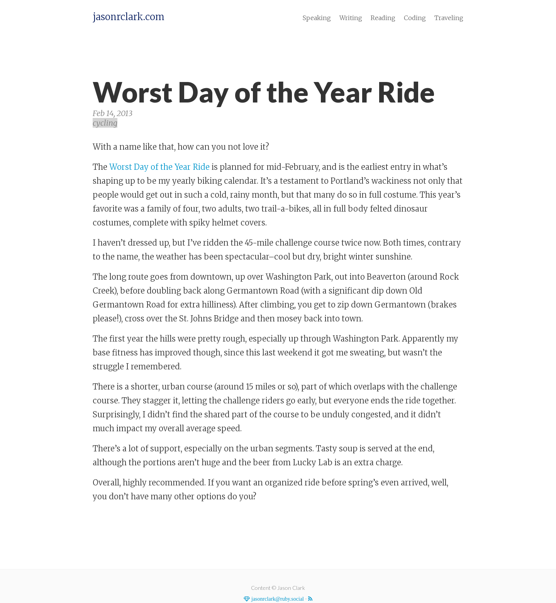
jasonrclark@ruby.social (277, 598)
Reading (383, 18)
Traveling (448, 18)
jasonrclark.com (128, 17)
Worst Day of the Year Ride (159, 167)
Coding (415, 18)
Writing (350, 18)
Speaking (317, 18)
